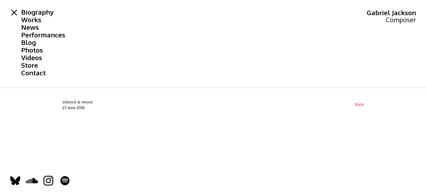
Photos (32, 50)
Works (31, 20)
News (30, 27)
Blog (28, 42)
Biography (37, 12)
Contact (33, 73)
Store (29, 65)
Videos (31, 57)
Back (359, 104)
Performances (43, 35)
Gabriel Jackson (391, 12)
